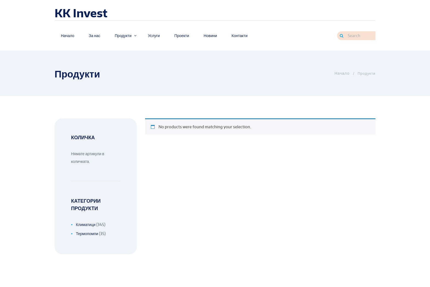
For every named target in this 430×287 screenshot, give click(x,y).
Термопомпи (87, 233)
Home (341, 73)
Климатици (85, 224)
